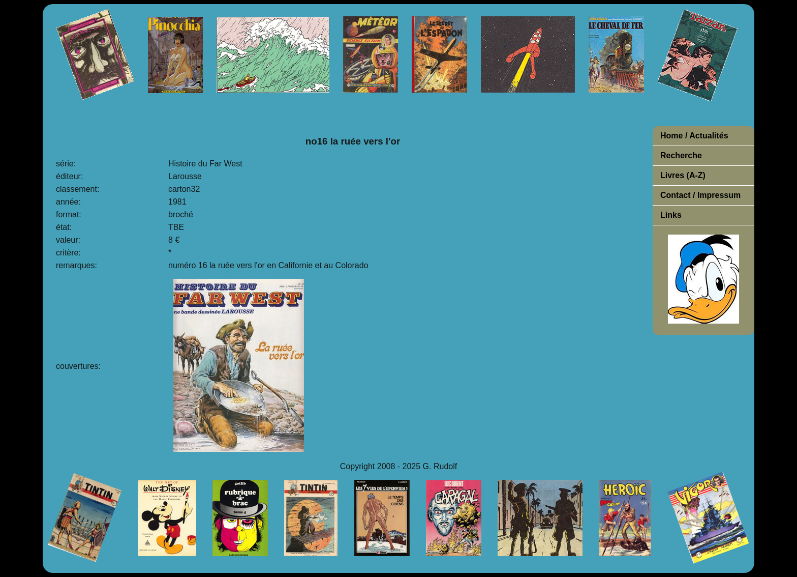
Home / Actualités (694, 135)
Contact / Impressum (700, 195)
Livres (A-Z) (683, 175)
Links (671, 215)
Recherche (681, 155)
